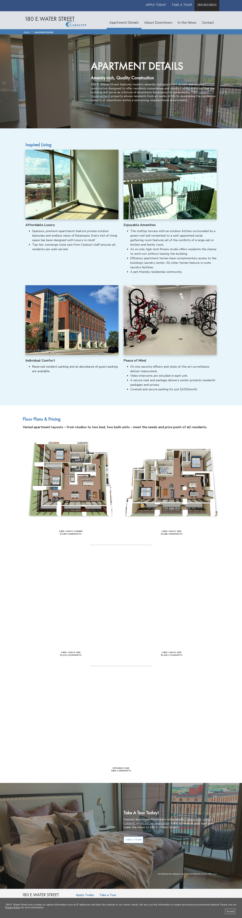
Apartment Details (124, 22)
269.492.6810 (207, 5)
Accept (230, 911)
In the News (187, 22)
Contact (208, 22)
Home (26, 32)
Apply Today (156, 5)
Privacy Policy (12, 907)
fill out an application (155, 823)
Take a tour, (193, 819)
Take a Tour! (134, 839)
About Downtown (158, 22)
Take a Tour (181, 5)
